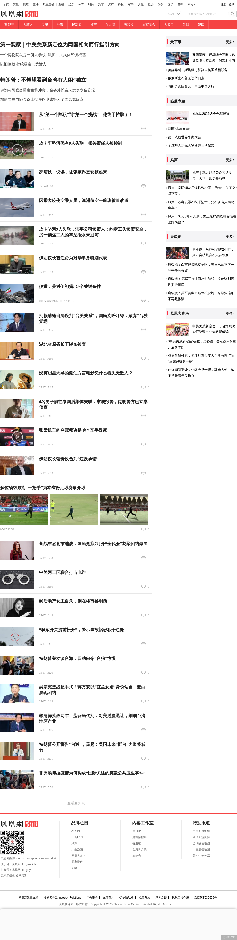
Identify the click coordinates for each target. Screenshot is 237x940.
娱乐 (71, 4)
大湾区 (28, 25)
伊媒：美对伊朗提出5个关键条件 (70, 286)
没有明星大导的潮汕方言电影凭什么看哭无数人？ (86, 373)
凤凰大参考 (78, 855)
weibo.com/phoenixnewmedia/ (37, 858)
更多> (230, 42)
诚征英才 (108, 897)
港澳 (44, 25)
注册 (223, 4)
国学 (170, 4)
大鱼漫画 (77, 849)
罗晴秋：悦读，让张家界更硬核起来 (73, 172)
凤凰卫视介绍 (180, 897)
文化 (141, 4)
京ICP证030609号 (205, 897)
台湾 (60, 25)
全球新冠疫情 (201, 837)
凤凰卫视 (48, 4)
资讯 (16, 4)
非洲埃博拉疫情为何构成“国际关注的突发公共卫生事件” (92, 773)
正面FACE (77, 837)
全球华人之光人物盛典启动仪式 (191, 145)
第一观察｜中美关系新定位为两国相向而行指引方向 (60, 45)
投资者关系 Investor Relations (62, 897)
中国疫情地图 (201, 849)
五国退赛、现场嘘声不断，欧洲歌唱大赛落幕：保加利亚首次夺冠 (213, 60)
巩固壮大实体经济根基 (67, 55)
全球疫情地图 (201, 843)
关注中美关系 (201, 855)
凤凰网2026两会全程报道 (210, 114)
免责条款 (144, 897)
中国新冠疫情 (201, 831)
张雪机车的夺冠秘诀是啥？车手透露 (73, 430)
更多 (190, 4)
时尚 (91, 4)
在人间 (110, 25)
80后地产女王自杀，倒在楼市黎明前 (73, 601)
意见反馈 (161, 897)
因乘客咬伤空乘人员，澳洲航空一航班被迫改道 (83, 200)
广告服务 (92, 897)
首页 (6, 4)
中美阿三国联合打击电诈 (62, 572)
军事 (131, 4)
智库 (201, 25)
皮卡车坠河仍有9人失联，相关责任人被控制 (80, 143)
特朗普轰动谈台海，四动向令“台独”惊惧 (77, 658)
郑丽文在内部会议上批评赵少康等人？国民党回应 (41, 99)
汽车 (101, 4)
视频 (26, 4)
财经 (61, 4)
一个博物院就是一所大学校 (23, 55)
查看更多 (74, 803)
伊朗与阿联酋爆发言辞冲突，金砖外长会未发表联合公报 (47, 90)
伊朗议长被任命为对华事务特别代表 (73, 258)
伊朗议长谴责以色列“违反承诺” (69, 459)
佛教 (160, 4)
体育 (81, 4)
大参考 (169, 25)
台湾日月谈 (139, 849)
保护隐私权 (126, 897)
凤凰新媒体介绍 (28, 897)
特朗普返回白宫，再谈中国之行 (191, 86)
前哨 (185, 25)
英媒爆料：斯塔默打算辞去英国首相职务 (198, 70)
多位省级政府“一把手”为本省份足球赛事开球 (42, 487)
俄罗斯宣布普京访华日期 (186, 78)
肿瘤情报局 (139, 837)
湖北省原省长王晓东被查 (62, 344)
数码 (180, 4)
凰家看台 (148, 25)
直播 (36, 4)
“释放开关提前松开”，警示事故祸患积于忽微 (81, 629)
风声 (93, 25)
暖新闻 (77, 25)
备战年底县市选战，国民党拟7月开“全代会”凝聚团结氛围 (93, 543)
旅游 (151, 4)
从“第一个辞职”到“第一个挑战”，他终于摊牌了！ (86, 114)
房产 (111, 4)
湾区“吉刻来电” (179, 129)
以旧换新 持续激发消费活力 (23, 64)
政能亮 (9, 25)
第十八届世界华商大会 (184, 137)
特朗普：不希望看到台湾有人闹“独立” (44, 80)
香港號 (136, 843)
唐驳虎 (129, 25)
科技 (121, 4)
